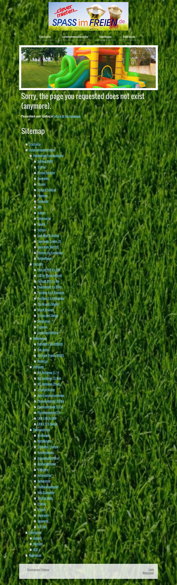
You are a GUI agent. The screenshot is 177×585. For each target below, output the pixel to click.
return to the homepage (67, 116)
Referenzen (35, 555)
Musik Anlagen (46, 309)
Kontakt (38, 544)
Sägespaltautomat (48, 486)
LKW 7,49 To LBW (47, 418)
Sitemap (45, 569)
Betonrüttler (45, 475)
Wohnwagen (40, 338)
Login (151, 569)
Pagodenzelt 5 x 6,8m (49, 287)
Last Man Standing (48, 235)
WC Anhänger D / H (48, 372)
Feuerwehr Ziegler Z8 (49, 241)
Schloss (42, 230)
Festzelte (38, 264)
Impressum (35, 532)
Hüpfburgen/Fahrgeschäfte (48, 155)
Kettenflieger (45, 258)
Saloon (41, 212)
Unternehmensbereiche (42, 150)
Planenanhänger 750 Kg (51, 401)
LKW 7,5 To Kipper (48, 424)
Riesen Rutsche (46, 172)
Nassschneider (46, 452)
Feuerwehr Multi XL (48, 247)
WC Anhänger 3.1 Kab (49, 378)
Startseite (35, 144)
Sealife (41, 224)
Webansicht (148, 573)
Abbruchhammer (47, 464)
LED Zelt (42, 526)
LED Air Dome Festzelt (50, 275)
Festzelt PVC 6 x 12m (49, 270)
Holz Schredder (46, 492)
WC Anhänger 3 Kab (49, 384)
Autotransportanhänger (51, 395)
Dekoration (44, 321)
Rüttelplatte (44, 441)
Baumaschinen (41, 429)
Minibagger (44, 435)
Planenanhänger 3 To (49, 412)
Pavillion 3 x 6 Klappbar (51, 298)
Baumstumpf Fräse (48, 458)
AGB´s (36, 549)
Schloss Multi (45, 161)
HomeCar (43, 361)
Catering (42, 327)
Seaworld (43, 201)
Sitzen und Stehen (48, 315)
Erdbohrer (43, 469)
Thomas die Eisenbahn (50, 252)
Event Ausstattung (48, 332)
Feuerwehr (43, 178)
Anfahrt (37, 538)
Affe (40, 207)
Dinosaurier (44, 218)
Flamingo (43, 195)
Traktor (42, 167)
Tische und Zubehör (49, 304)
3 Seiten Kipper (46, 389)
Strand (41, 184)
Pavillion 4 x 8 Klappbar (51, 292)
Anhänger (38, 367)
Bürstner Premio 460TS (51, 355)
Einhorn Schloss (47, 190)
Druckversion (31, 569)
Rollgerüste (44, 481)
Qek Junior (43, 349)
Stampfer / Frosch (48, 447)
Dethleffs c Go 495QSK (50, 344)
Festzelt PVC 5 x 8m (48, 281)
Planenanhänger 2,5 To (50, 407)
